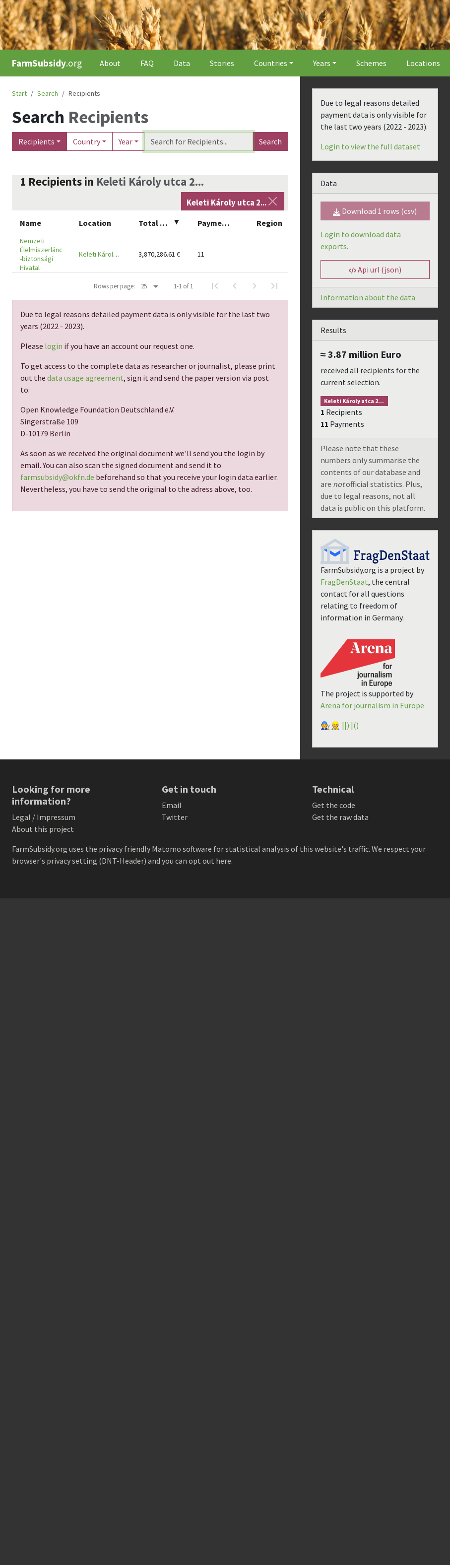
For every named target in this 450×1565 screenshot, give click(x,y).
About (110, 63)
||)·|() (350, 725)
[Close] (272, 201)
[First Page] (215, 286)
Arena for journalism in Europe (372, 705)
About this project (43, 829)
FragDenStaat (344, 582)
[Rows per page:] (149, 286)
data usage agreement (85, 378)
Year (125, 141)
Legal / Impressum (43, 817)
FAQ (147, 63)
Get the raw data (340, 817)
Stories (222, 63)
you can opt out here (196, 861)
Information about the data (368, 297)
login (54, 346)
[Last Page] (274, 286)
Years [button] (321, 63)
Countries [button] (270, 63)
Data (182, 63)
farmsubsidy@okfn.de (57, 477)
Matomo (166, 849)
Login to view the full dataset (370, 146)
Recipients (36, 141)
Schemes (371, 63)
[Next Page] (254, 286)
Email (172, 805)
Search (270, 141)
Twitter (175, 817)
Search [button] (47, 93)
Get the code (333, 805)
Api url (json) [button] (375, 269)
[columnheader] (41, 223)
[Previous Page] (235, 286)
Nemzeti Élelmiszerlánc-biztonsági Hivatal (41, 254)
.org (47, 63)
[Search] (198, 141)
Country (86, 141)
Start (19, 93)
